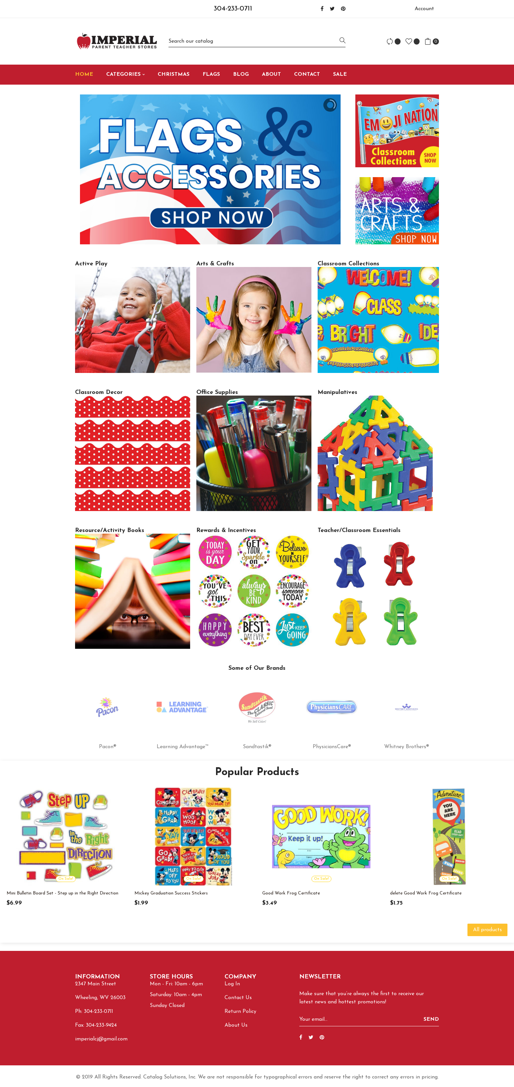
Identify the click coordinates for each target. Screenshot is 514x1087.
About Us (236, 1025)
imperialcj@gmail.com (101, 1039)
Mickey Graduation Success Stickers (171, 893)
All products (487, 930)
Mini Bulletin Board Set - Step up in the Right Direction (62, 893)
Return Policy (240, 1011)
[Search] (257, 41)
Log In (232, 984)
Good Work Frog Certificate (291, 893)
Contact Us (238, 997)
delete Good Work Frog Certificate (426, 893)
